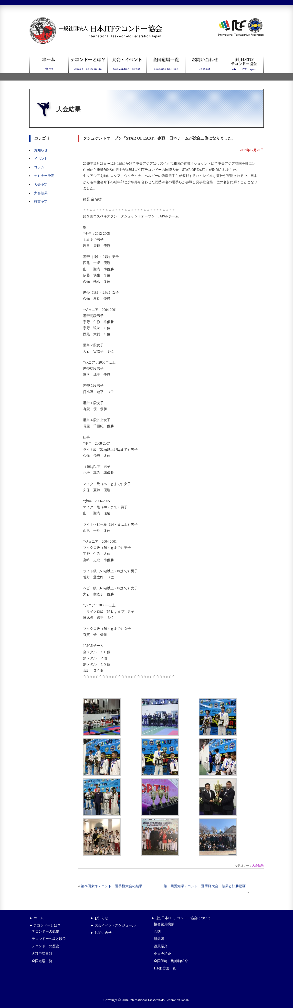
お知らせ (41, 150)
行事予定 (41, 202)
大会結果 (41, 193)
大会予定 (41, 184)
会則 (157, 931)
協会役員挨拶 (164, 924)
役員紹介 (160, 946)
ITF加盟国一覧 (165, 968)
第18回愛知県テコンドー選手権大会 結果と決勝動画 (206, 886)
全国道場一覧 (42, 961)
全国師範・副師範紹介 (171, 961)
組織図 (159, 939)
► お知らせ (99, 918)
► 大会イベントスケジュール (113, 925)
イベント (41, 159)
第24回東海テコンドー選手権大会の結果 (111, 886)
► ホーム (36, 918)
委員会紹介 (162, 954)
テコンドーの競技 (45, 931)
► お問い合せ (101, 933)
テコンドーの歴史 (45, 946)
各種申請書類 (42, 954)
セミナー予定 (44, 176)
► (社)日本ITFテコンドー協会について (181, 918)
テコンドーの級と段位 (49, 939)
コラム (39, 167)
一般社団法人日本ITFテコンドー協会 (87, 20)
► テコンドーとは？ (45, 925)
